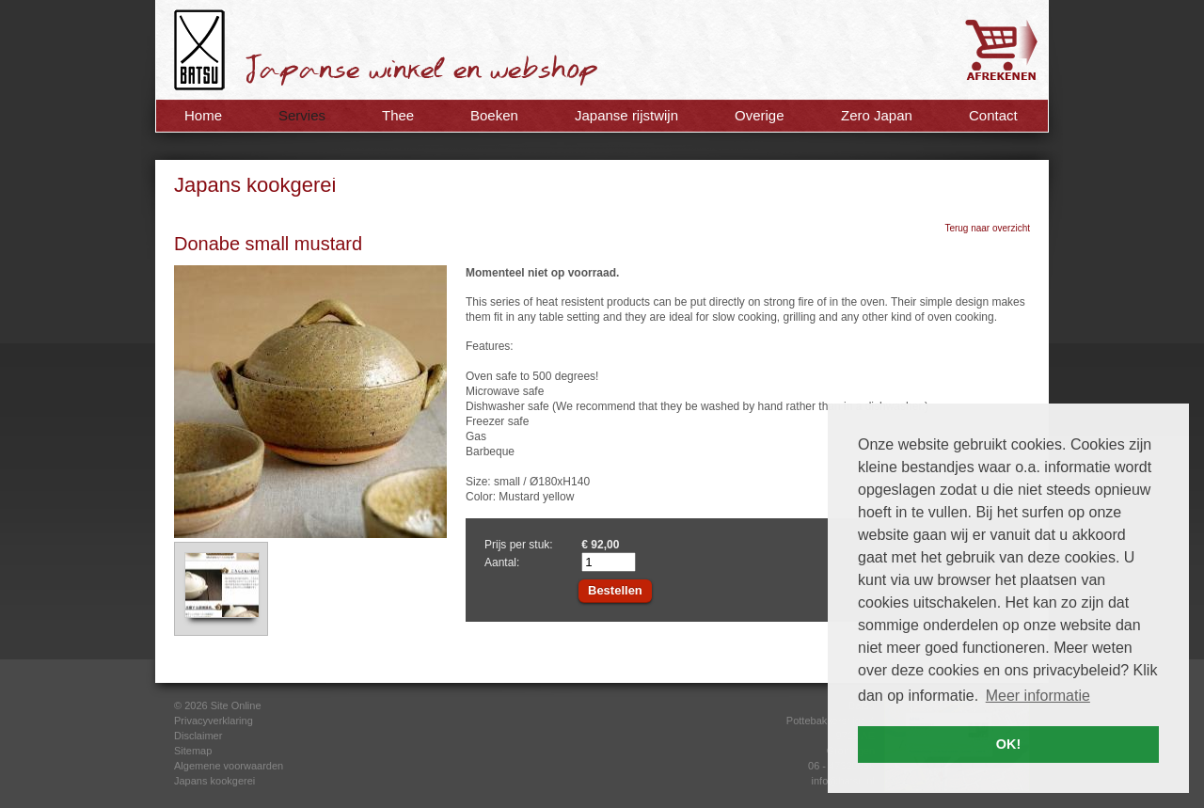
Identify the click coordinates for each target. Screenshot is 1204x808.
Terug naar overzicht (987, 228)
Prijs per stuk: (518, 544)
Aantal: (501, 562)
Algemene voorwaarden (228, 765)
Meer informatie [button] (1038, 696)
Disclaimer (198, 735)
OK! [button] (1008, 744)
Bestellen (615, 590)
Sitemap (193, 750)
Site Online (236, 705)
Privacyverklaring (213, 720)
